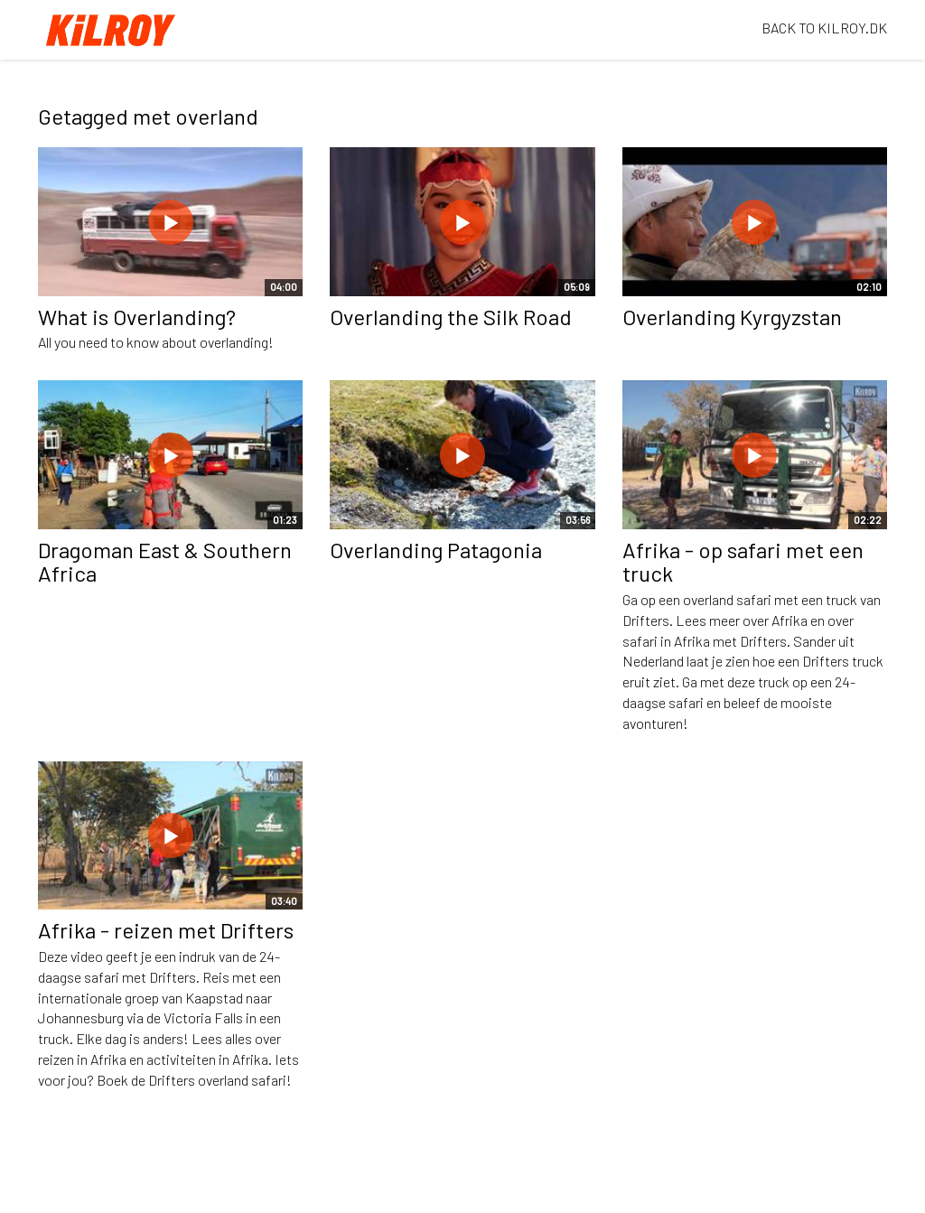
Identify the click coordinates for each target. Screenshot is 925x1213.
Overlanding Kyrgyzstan (732, 316)
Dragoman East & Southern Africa (165, 561)
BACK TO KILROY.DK (824, 27)
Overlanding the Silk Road (451, 316)
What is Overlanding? (137, 316)
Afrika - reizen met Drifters (166, 930)
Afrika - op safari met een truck (743, 561)
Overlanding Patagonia (436, 550)
